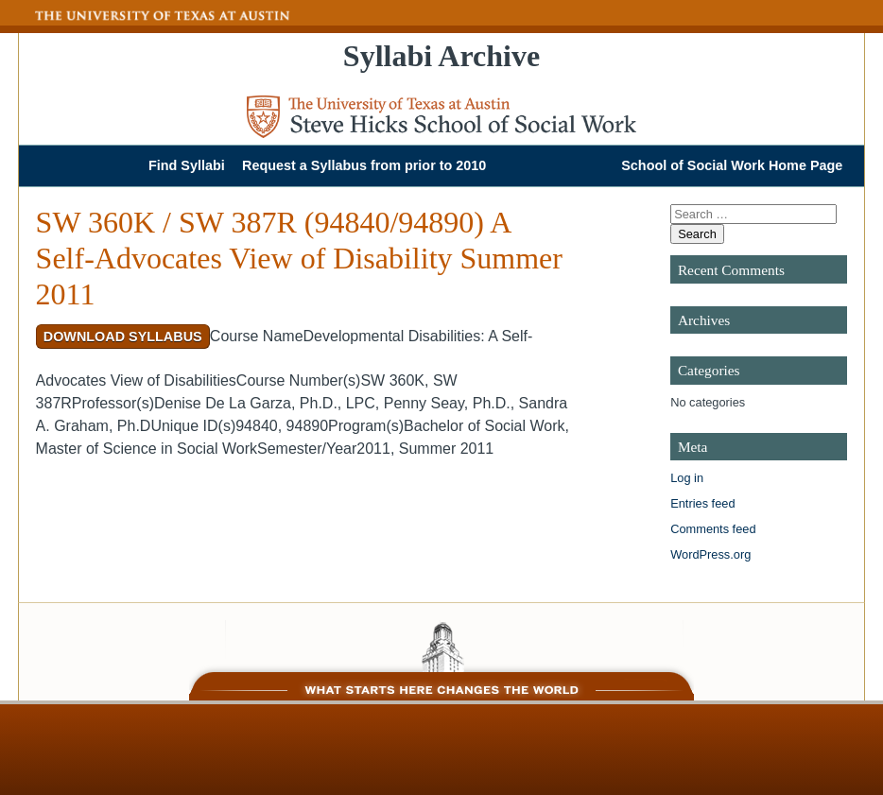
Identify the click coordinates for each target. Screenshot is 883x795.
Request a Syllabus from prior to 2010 (364, 165)
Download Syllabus (122, 336)
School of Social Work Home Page (731, 165)
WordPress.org (710, 554)
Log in (686, 478)
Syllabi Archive (441, 56)
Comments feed (712, 529)
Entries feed (702, 503)
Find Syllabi (186, 165)
